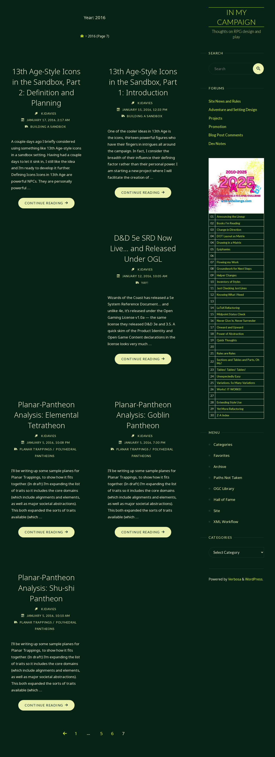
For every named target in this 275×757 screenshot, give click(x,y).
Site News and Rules (225, 101)
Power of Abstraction (230, 333)
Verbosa (234, 579)
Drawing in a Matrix (229, 243)
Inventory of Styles (228, 281)
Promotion (217, 126)
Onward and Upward (230, 327)
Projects (215, 118)
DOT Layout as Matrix (231, 236)
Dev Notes (217, 143)
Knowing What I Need (230, 295)
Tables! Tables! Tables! (231, 370)
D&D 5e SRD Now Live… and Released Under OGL (143, 247)
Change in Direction (229, 229)
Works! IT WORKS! (229, 389)
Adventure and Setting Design (233, 110)
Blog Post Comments (226, 135)
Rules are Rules (226, 353)
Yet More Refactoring (230, 409)
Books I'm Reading (228, 223)
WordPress (254, 579)
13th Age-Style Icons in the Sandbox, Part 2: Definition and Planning (46, 86)
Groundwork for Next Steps (234, 269)
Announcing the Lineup (231, 216)
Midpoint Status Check (231, 314)
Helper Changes (227, 275)
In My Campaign (236, 17)
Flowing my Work (228, 262)
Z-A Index (223, 415)
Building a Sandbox (48, 126)
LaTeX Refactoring (228, 307)
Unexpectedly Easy (229, 376)
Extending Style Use (229, 402)
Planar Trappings (36, 448)
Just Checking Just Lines (232, 288)
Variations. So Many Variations (236, 383)
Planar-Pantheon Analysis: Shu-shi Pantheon (46, 586)
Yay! (144, 281)
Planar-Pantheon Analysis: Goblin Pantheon (143, 414)
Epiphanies (223, 249)
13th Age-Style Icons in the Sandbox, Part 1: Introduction (142, 81)
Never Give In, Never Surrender (236, 321)
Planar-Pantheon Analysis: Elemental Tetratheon (46, 414)
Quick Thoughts (227, 340)
